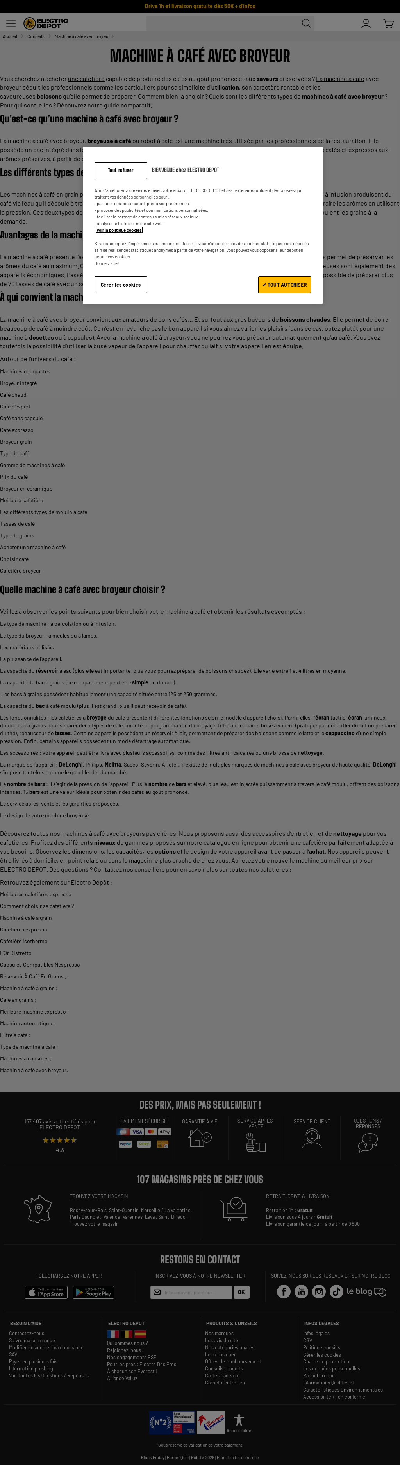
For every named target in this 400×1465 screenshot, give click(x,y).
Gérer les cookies (121, 284)
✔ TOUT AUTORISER (284, 284)
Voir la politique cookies (119, 230)
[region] (203, 225)
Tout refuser (121, 170)
